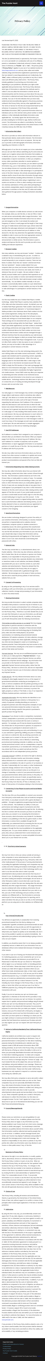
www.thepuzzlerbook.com (10, 70)
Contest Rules (7, 1346)
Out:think (39, 1356)
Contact (5, 1353)
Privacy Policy (7, 1348)
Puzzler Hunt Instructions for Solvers (13, 1344)
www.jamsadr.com (7, 1320)
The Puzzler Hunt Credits (10, 1351)
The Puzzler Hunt (9, 3)
